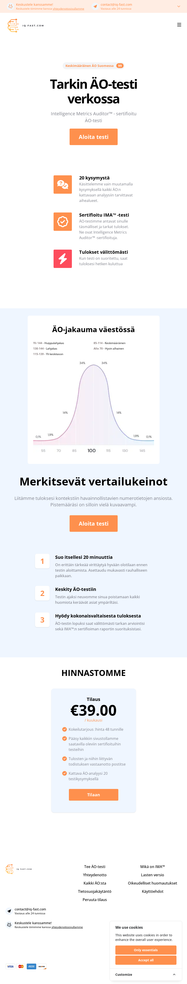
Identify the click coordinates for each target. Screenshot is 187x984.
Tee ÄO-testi (94, 866)
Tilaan (93, 794)
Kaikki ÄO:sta (95, 883)
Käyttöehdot (152, 891)
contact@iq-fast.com (116, 4)
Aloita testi (93, 137)
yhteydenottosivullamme (68, 9)
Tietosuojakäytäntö (94, 891)
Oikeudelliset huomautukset (152, 883)
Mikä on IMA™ (152, 866)
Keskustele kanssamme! (34, 4)
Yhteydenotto (95, 874)
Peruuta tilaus (95, 899)
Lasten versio (152, 874)
